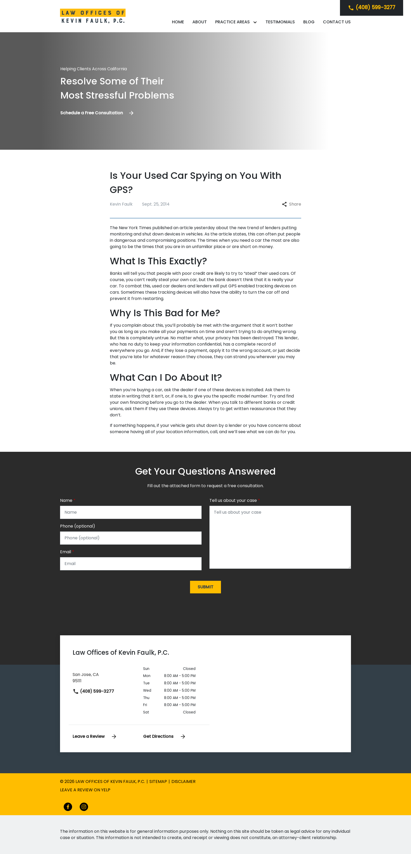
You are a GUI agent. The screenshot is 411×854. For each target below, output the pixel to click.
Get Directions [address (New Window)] (164, 736)
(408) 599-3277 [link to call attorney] (93, 691)
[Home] (178, 22)
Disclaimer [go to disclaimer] (183, 781)
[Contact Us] (337, 22)
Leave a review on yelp (85, 790)
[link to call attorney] (371, 8)
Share (291, 204)
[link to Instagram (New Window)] (84, 807)
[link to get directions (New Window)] (104, 676)
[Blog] (309, 22)
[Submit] (205, 587)
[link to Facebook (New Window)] (68, 807)
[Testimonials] (280, 22)
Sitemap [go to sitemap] (158, 781)
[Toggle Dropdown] (256, 22)
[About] (199, 22)
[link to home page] (93, 16)
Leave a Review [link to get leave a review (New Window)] (95, 736)
